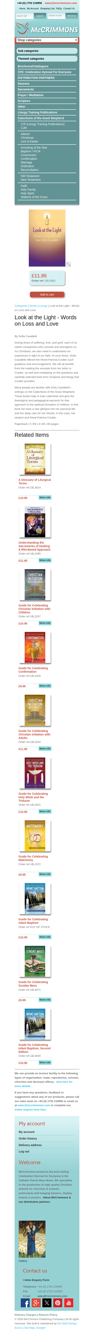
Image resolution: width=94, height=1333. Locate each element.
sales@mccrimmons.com (61, 3)
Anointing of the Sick (34, 147)
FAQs (59, 8)
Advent (25, 134)
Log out (24, 1151)
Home (22, 8)
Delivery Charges (25, 1314)
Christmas (27, 137)
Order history (28, 1138)
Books (33, 305)
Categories (21, 305)
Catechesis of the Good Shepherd (41, 118)
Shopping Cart (47, 8)
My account (27, 1132)
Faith (24, 186)
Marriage (26, 162)
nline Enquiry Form (37, 1280)
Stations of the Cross (34, 197)
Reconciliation (30, 169)
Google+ (41, 1327)
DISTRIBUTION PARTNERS (36, 77)
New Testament (31, 179)
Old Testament (30, 176)
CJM (24, 127)
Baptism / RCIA (31, 151)
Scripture (24, 101)
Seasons (24, 83)
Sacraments (26, 89)
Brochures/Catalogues (33, 66)
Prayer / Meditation (30, 95)
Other (21, 106)
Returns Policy (48, 1314)
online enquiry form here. (31, 1109)
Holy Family (28, 189)
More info (45, 497)
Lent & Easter (29, 141)
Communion (28, 155)
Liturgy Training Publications (37, 112)
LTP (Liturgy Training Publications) (43, 124)
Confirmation (29, 158)
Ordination (27, 166)
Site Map (29, 1327)
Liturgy (43, 305)
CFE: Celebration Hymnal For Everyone (44, 72)
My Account (33, 8)
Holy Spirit (27, 193)
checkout (71, 15)
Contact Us (69, 8)
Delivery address (30, 1145)
